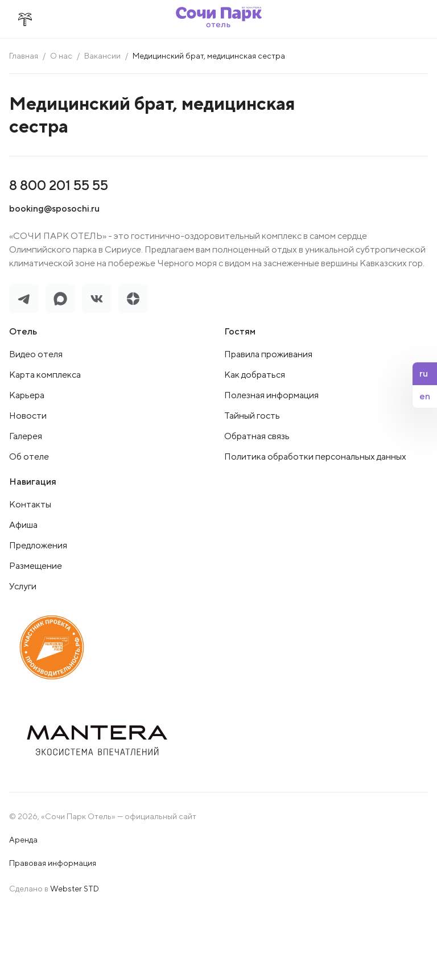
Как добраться (254, 374)
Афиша (23, 524)
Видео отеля (36, 354)
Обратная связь (257, 436)
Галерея (25, 436)
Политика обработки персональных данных (315, 456)
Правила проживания (268, 354)
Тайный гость (252, 415)
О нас (61, 55)
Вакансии (102, 55)
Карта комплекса (45, 374)
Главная (23, 55)
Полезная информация (271, 395)
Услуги (22, 586)
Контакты (30, 504)
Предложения (38, 545)
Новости (28, 415)
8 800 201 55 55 (58, 185)
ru (423, 373)
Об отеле (29, 456)
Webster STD (74, 888)
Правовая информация (52, 863)
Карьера (26, 395)
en (424, 396)
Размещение (35, 565)
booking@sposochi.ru (54, 208)
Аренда (23, 839)
